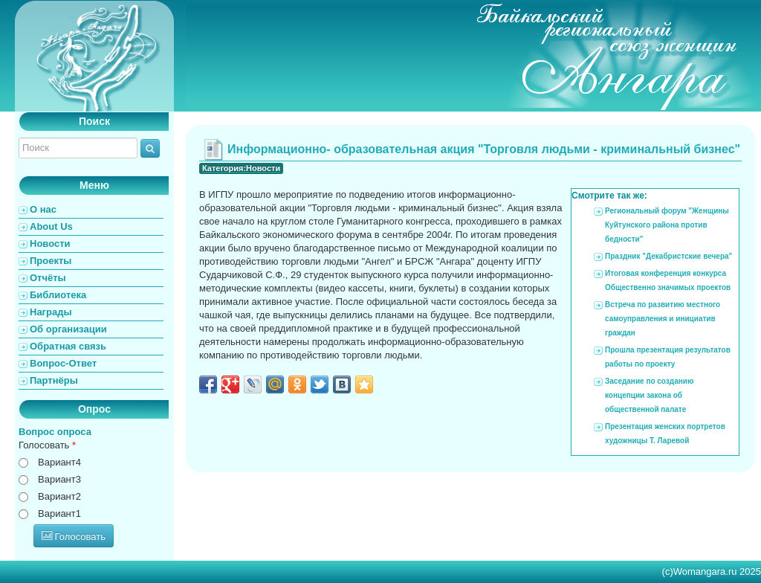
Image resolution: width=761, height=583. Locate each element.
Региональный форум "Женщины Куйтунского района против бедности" (667, 225)
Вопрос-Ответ (63, 363)
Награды (51, 312)
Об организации (68, 329)
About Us (51, 226)
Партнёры (54, 380)
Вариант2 (59, 496)
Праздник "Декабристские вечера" (668, 256)
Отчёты (48, 277)
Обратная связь (68, 346)
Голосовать (47, 445)
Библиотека (58, 294)
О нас (43, 209)
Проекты (50, 260)
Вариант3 (59, 479)
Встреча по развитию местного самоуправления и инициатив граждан (662, 318)
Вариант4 (59, 462)
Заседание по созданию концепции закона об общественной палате (649, 395)
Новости (50, 243)
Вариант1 (59, 513)
